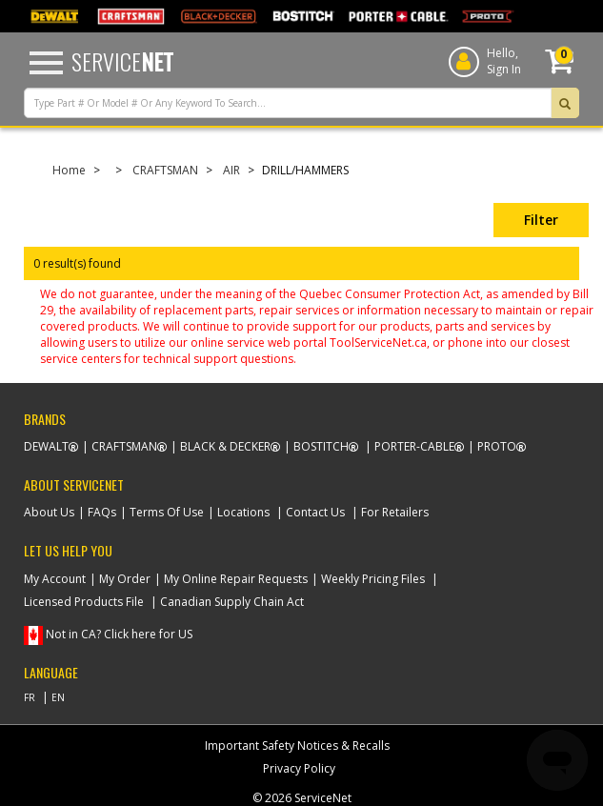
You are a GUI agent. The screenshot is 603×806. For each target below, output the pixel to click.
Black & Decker (225, 446)
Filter (541, 220)
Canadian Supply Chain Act (232, 602)
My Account (55, 579)
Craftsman (124, 446)
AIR (231, 170)
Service (122, 61)
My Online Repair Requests (236, 579)
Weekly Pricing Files (373, 579)
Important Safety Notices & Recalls (297, 745)
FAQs (102, 512)
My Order (125, 579)
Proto (496, 446)
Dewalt (46, 446)
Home (69, 170)
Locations (243, 512)
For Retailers (395, 512)
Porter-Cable (414, 446)
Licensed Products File (84, 602)
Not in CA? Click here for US (119, 634)
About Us (49, 512)
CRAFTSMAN (165, 170)
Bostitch (321, 446)
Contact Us (315, 512)
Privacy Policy (299, 768)
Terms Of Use (167, 512)
